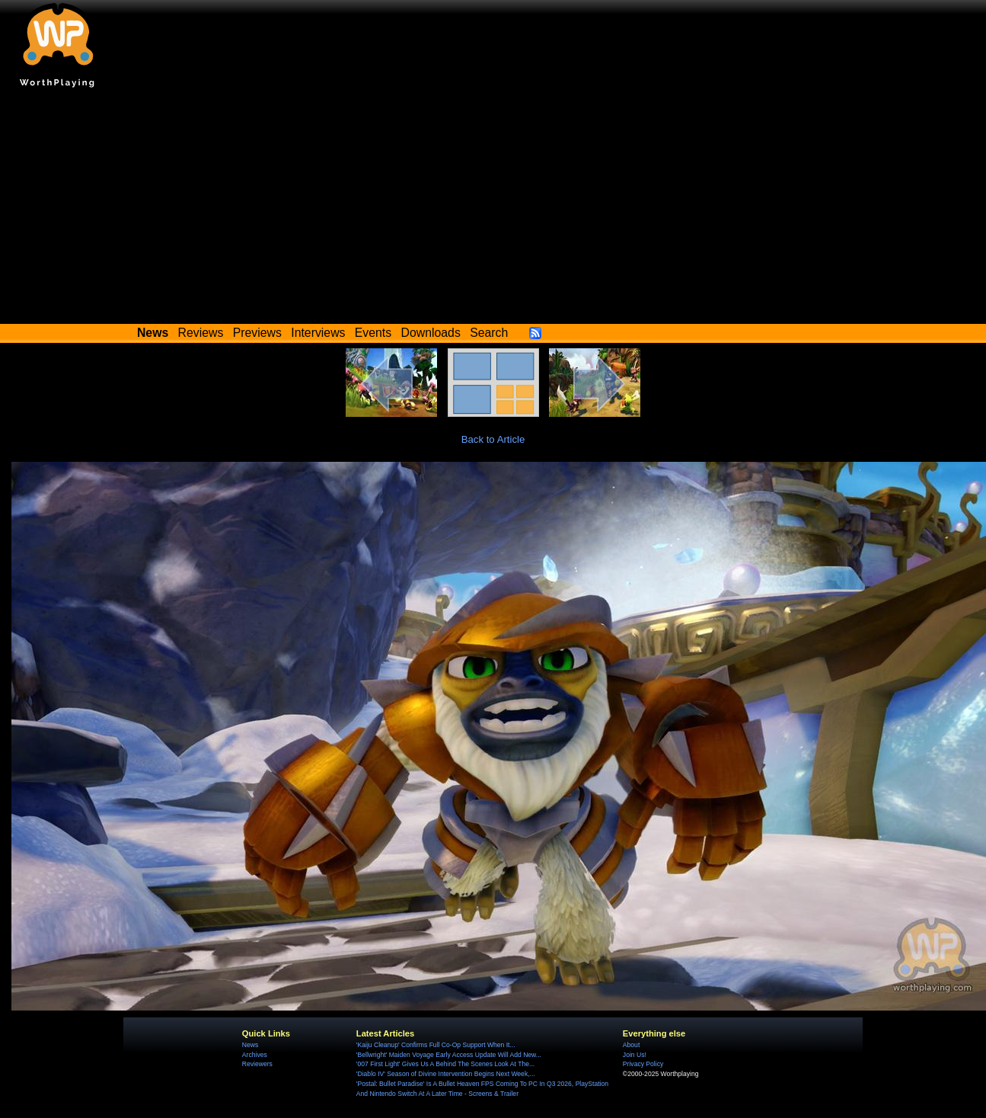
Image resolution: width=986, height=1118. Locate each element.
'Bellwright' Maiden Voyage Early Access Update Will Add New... (448, 1055)
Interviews (318, 332)
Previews (257, 332)
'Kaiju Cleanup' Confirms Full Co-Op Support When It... (435, 1045)
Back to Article (493, 439)
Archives (254, 1055)
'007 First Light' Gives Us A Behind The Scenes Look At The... (445, 1064)
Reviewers (257, 1064)
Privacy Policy (643, 1064)
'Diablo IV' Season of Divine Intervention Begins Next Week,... (445, 1074)
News (250, 1045)
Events (373, 332)
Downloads (431, 332)
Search (489, 332)
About (631, 1045)
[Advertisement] (493, 209)
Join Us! (634, 1055)
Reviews (201, 332)
